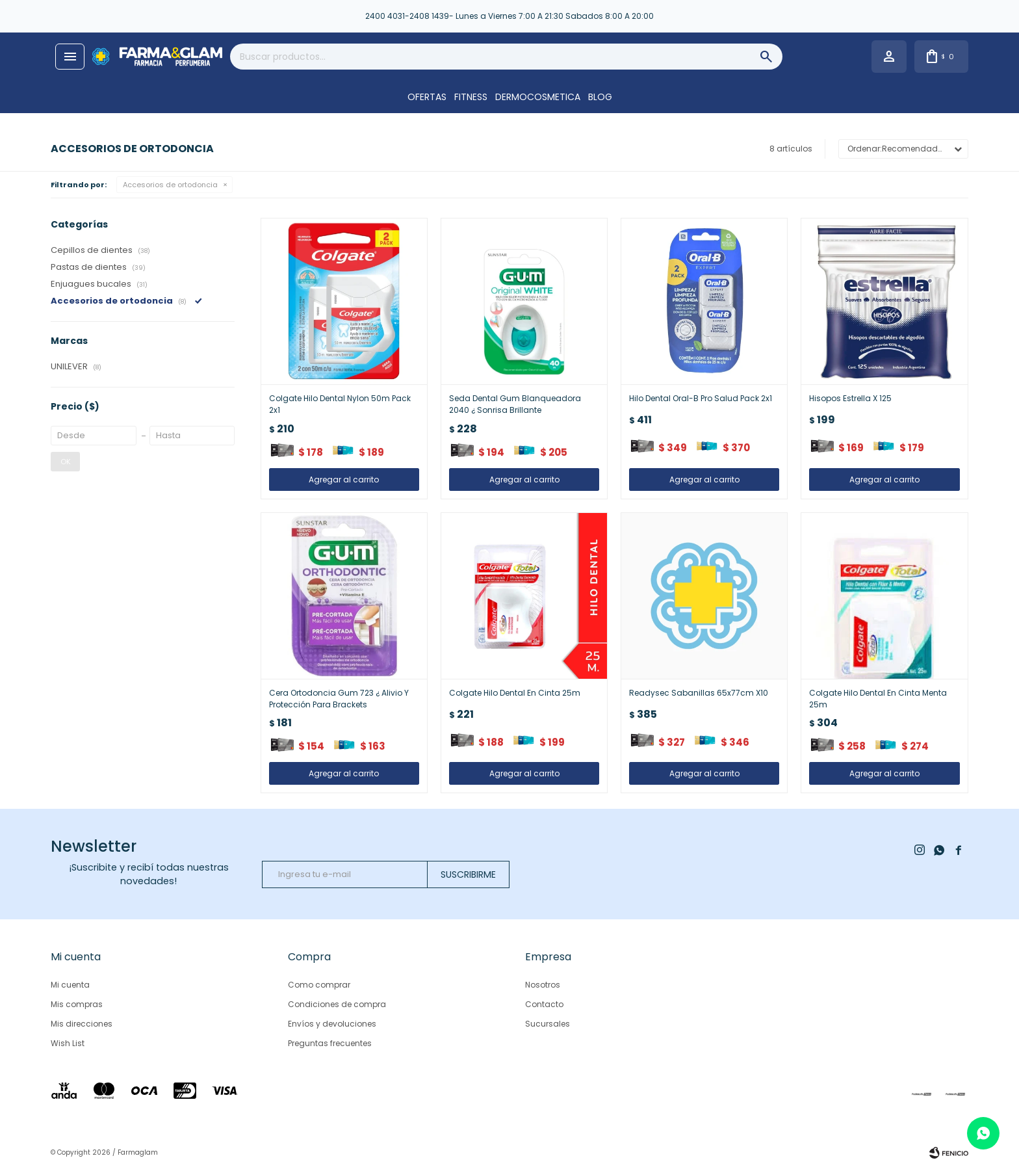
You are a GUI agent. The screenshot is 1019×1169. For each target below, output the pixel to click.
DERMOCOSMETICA (537, 96)
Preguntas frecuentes (330, 1043)
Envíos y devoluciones (332, 1023)
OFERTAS (426, 96)
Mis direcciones (81, 1023)
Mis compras (77, 1004)
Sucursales (547, 1023)
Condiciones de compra (337, 1004)
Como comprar (319, 984)
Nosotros (542, 984)
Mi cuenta (70, 984)
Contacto (544, 1004)
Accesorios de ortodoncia (170, 184)
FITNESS (470, 96)
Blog (600, 96)
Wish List (67, 1043)
